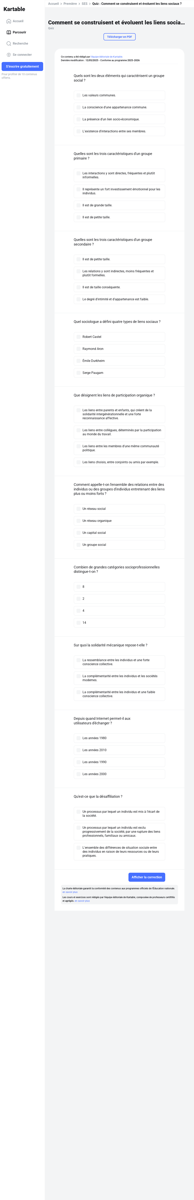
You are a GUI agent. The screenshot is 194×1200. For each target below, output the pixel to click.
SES (85, 4)
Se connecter (19, 54)
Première (70, 4)
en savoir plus (70, 892)
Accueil (14, 21)
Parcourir (16, 32)
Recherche (17, 43)
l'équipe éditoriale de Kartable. (107, 56)
